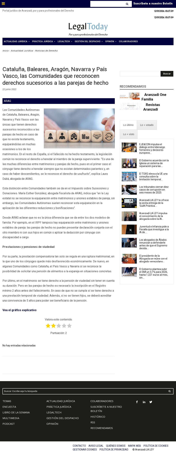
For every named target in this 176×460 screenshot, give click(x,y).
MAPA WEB (134, 445)
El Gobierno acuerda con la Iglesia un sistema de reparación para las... (154, 163)
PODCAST (8, 423)
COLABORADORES (101, 401)
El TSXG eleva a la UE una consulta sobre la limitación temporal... (153, 176)
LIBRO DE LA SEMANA (16, 412)
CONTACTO (79, 445)
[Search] (127, 4)
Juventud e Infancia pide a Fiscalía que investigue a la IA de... (154, 229)
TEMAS (6, 401)
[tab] (128, 125)
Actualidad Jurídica (22, 50)
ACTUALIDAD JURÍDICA (60, 401)
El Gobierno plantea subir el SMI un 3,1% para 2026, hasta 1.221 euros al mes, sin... (153, 273)
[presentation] (128, 125)
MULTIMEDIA (10, 418)
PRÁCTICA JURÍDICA (58, 406)
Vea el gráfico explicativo (19, 310)
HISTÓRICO (97, 416)
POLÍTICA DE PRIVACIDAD (114, 449)
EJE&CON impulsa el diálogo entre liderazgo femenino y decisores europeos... (152, 148)
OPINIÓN (52, 423)
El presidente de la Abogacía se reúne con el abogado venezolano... (153, 258)
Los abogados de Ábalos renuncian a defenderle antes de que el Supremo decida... (153, 244)
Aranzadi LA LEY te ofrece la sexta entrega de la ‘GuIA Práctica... (154, 203)
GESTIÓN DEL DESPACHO (62, 418)
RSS (92, 422)
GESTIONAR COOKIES (85, 449)
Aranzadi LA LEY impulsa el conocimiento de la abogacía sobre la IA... (153, 216)
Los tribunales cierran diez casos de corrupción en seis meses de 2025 (154, 189)
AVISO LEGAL (96, 445)
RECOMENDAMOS (101, 428)
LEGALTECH (54, 412)
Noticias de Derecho (46, 50)
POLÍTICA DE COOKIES (156, 445)
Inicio (5, 50)
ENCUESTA (9, 406)
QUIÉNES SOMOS (115, 445)
